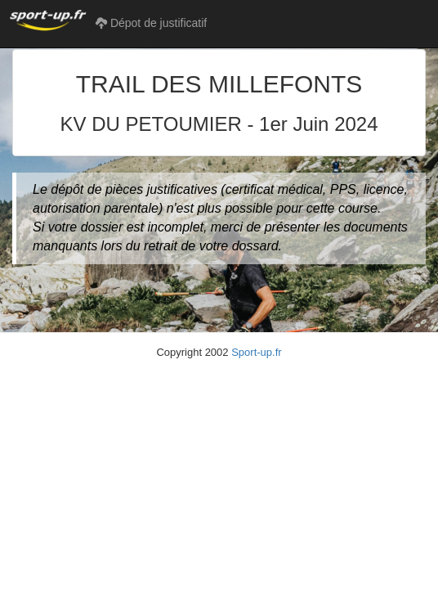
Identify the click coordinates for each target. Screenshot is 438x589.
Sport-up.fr (256, 352)
